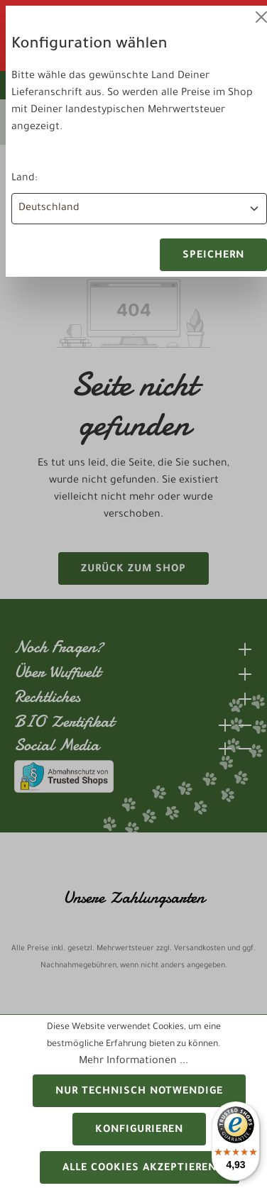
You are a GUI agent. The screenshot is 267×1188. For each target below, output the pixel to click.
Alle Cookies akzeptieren (139, 1169)
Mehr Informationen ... (133, 1061)
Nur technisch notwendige (139, 1092)
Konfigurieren (139, 1130)
